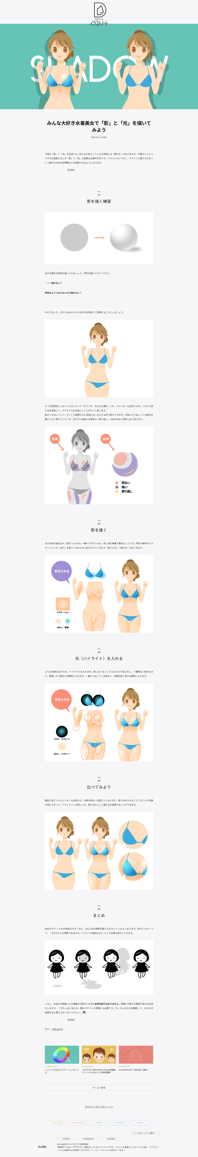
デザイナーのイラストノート (99, 1106)
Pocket (71, 169)
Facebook (88, 1138)
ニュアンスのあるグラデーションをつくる (62, 1071)
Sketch (141, 1122)
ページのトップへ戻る (143, 1133)
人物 (53, 1029)
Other (104, 137)
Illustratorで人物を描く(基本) (133, 1070)
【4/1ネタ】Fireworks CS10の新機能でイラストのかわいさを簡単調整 (98, 1071)
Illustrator (78, 1122)
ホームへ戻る (99, 1087)
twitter (66, 1138)
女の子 (59, 1029)
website (111, 1138)
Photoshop (120, 1122)
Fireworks (57, 1122)
